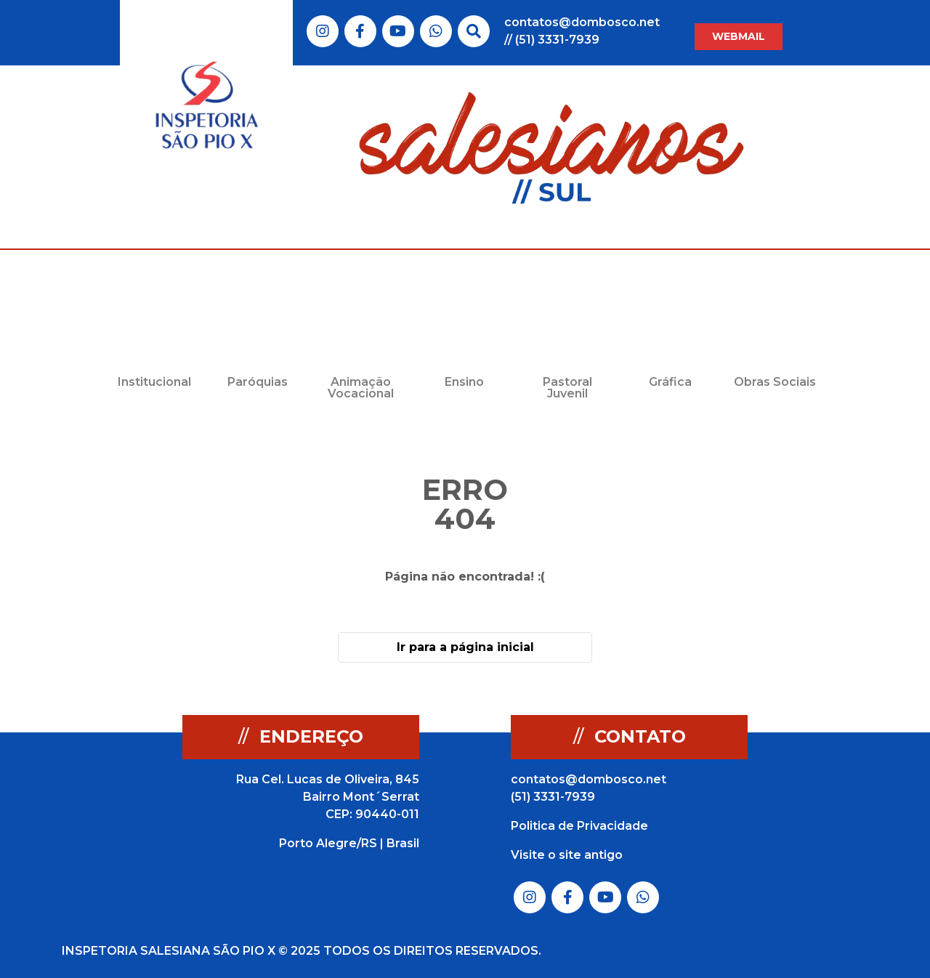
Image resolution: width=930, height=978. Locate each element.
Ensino (464, 382)
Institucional (154, 382)
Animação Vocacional (361, 387)
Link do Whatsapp (435, 31)
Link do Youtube (397, 31)
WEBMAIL (738, 36)
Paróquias (257, 382)
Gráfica (670, 382)
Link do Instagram (322, 31)
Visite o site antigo (567, 855)
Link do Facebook (360, 31)
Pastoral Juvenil (567, 387)
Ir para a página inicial (465, 647)
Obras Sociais (775, 382)
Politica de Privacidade (579, 826)
